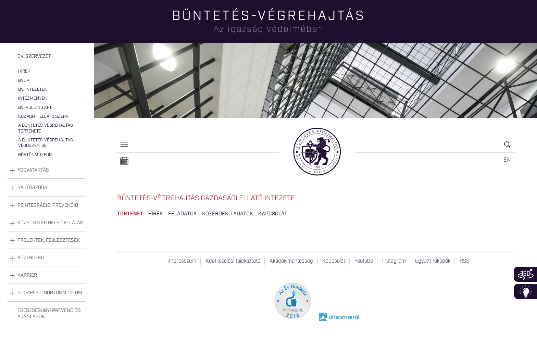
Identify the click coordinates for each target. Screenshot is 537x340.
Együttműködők (432, 261)
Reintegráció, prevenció (47, 205)
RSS (464, 261)
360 (525, 274)
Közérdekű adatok (227, 214)
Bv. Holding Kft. (35, 108)
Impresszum (181, 261)
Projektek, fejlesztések (48, 240)
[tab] (46, 56)
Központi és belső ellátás (50, 223)
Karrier (27, 275)
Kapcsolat (272, 214)
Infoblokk (525, 291)
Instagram (394, 261)
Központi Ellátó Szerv (43, 116)
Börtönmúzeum (35, 155)
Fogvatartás (33, 170)
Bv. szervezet (34, 56)
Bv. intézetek (32, 89)
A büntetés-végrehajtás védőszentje (45, 143)
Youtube (363, 261)
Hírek (24, 71)
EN (507, 160)
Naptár (124, 161)
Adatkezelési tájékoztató (232, 261)
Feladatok (182, 214)
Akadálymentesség (291, 261)
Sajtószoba (32, 188)
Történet (130, 214)
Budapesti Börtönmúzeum (49, 293)
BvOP (23, 81)
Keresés (509, 147)
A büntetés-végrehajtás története (45, 128)
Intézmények (32, 98)
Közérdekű (30, 258)
